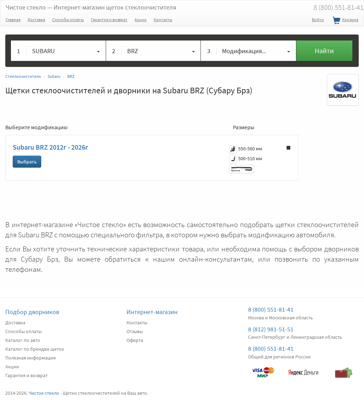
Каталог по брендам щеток (34, 349)
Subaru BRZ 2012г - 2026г (50, 147)
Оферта (135, 340)
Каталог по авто (22, 340)
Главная (13, 19)
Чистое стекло (91, 7)
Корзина (344, 21)
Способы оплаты (68, 19)
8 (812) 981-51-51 (271, 329)
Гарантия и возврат (109, 19)
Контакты (163, 19)
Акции (141, 19)
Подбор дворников (32, 312)
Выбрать (27, 161)
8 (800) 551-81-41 (271, 309)
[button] (58, 50)
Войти (318, 19)
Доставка (36, 19)
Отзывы (135, 331)
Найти (324, 50)
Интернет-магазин (152, 312)
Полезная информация (30, 358)
